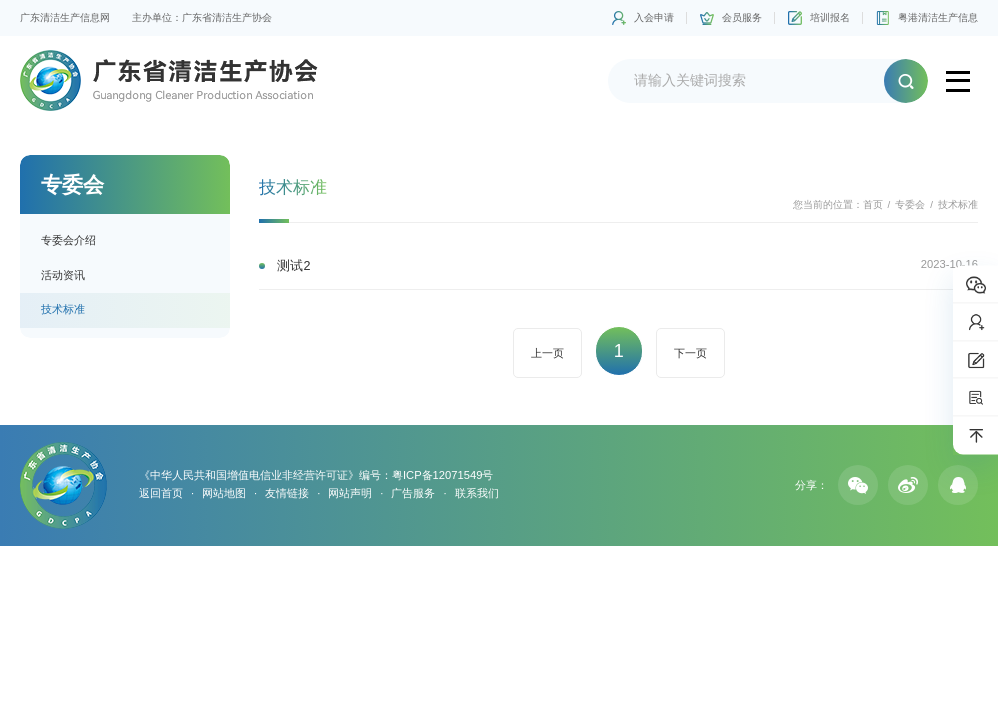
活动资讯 (63, 275)
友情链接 (287, 493)
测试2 (293, 266)
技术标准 (63, 309)
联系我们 (477, 493)
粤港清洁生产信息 (938, 17)
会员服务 (742, 17)
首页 (873, 204)
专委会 (910, 204)
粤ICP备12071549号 (442, 475)
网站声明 (350, 493)
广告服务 (413, 493)
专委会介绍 (68, 240)
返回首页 (161, 493)
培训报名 (830, 17)
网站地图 (224, 493)
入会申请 (654, 17)
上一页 (547, 353)
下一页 (690, 353)
